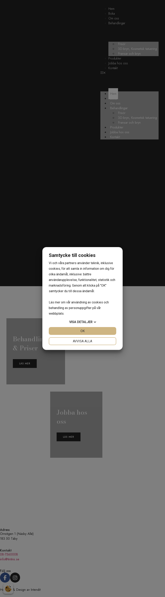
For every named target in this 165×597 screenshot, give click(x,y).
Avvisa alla (82, 341)
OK (82, 331)
